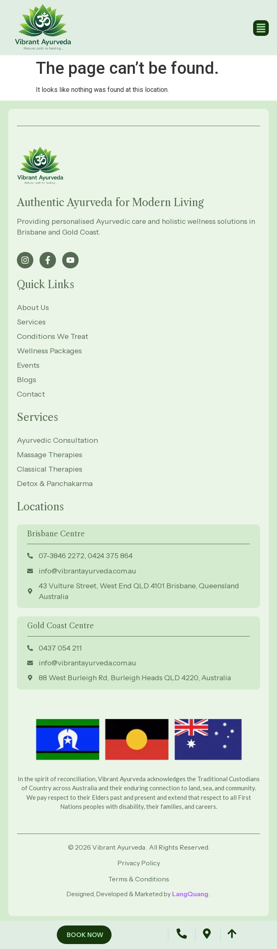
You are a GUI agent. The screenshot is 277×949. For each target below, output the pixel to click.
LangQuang (190, 894)
